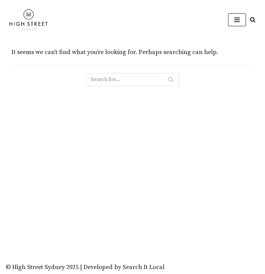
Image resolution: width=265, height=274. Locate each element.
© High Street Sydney (35, 267)
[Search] (132, 79)
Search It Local (143, 267)
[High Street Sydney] (28, 19)
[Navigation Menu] (237, 19)
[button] (252, 19)
